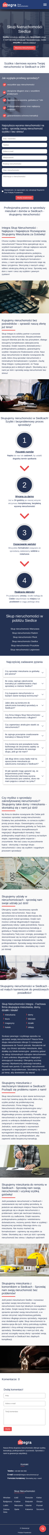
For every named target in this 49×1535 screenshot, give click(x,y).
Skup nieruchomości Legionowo (24, 649)
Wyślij (7, 1429)
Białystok (29, 1501)
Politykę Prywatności (15, 192)
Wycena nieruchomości (24, 48)
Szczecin (40, 1509)
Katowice (29, 1509)
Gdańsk (28, 1505)
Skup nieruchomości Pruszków (25, 645)
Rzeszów (29, 1498)
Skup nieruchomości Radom (25, 633)
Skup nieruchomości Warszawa (25, 629)
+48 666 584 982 (20, 1471)
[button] (45, 4)
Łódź (16, 1498)
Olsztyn (39, 1501)
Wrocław (6, 1498)
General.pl (25, 1528)
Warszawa (18, 1505)
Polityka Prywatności (24, 1532)
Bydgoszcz (7, 1501)
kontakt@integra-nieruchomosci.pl (26, 1475)
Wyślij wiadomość (24, 198)
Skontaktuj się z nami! (34, 1478)
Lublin (5, 1505)
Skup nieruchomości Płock (25, 637)
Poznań (39, 1505)
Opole (16, 1509)
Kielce (39, 1498)
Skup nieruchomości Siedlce (25, 641)
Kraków (17, 1501)
